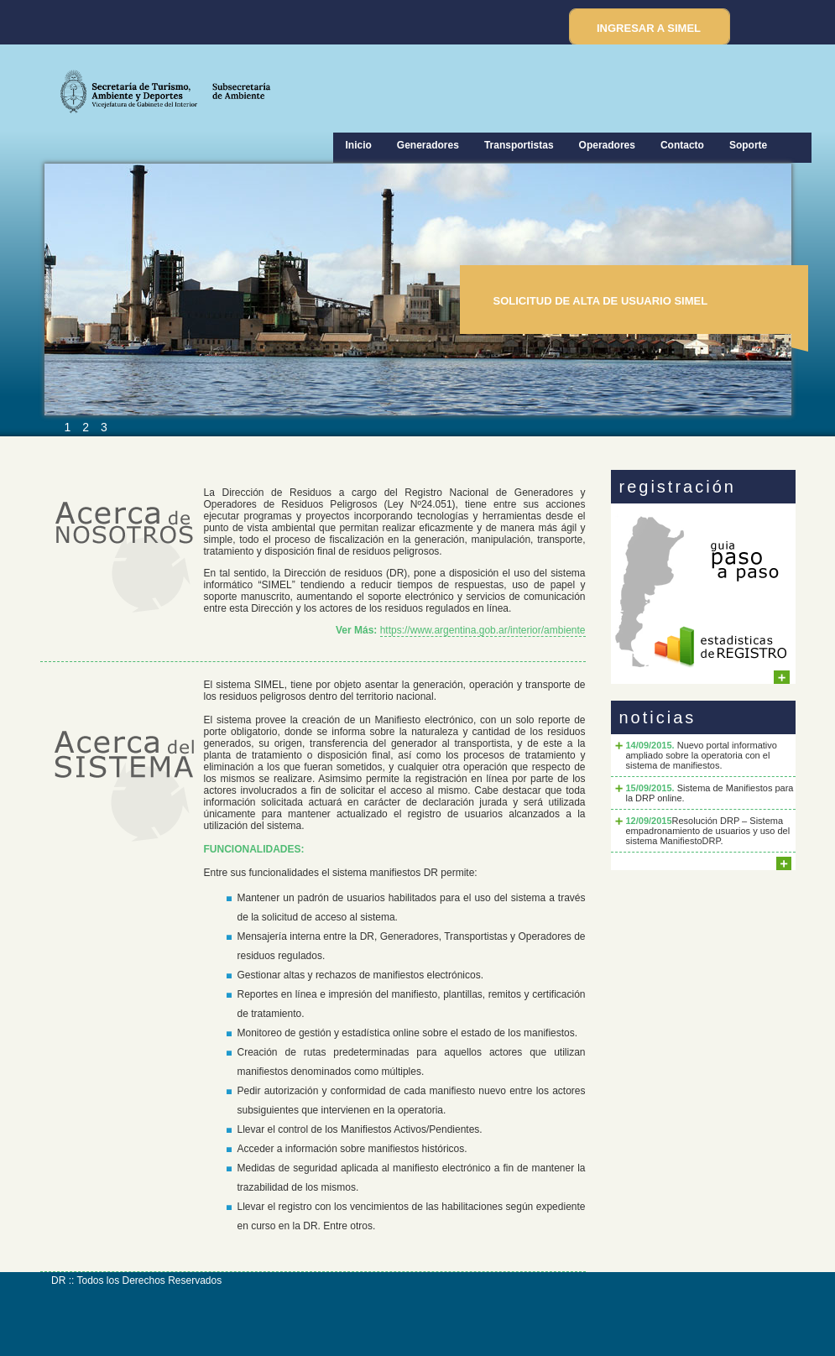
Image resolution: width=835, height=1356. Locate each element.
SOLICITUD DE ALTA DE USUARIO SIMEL (600, 301)
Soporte (748, 145)
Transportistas (519, 145)
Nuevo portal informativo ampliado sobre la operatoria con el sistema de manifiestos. (701, 755)
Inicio (359, 145)
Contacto (682, 145)
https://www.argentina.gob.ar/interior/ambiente (483, 630)
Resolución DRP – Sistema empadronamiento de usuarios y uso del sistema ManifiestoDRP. (708, 831)
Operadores (607, 145)
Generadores (428, 145)
